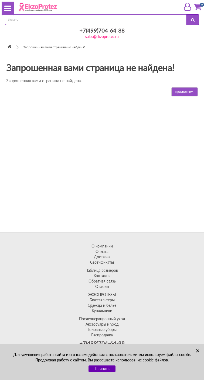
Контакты (102, 275)
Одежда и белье (102, 305)
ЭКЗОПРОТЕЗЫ (102, 294)
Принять (102, 368)
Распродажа (102, 335)
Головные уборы (102, 329)
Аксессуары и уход (102, 324)
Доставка (102, 257)
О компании (102, 246)
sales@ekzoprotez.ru (102, 36)
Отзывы (102, 286)
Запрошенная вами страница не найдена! (54, 47)
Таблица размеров (102, 270)
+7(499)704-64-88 (102, 30)
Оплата (102, 251)
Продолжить (184, 92)
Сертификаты (102, 262)
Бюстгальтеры (102, 300)
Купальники (102, 310)
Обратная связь (102, 281)
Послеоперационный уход (102, 318)
